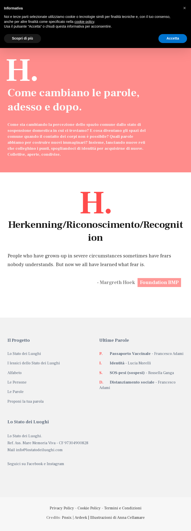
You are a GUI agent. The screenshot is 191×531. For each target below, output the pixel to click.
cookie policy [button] (84, 22)
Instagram (55, 463)
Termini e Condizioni (123, 508)
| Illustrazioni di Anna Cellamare (116, 517)
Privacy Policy (62, 508)
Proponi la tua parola (25, 401)
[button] (185, 8)
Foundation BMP (159, 282)
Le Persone (17, 382)
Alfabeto (14, 372)
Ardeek (81, 517)
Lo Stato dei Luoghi (24, 353)
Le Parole (15, 391)
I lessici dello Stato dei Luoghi (33, 363)
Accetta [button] (172, 38)
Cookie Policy (89, 508)
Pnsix (67, 517)
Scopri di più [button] (22, 38)
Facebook (35, 463)
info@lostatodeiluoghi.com (39, 449)
